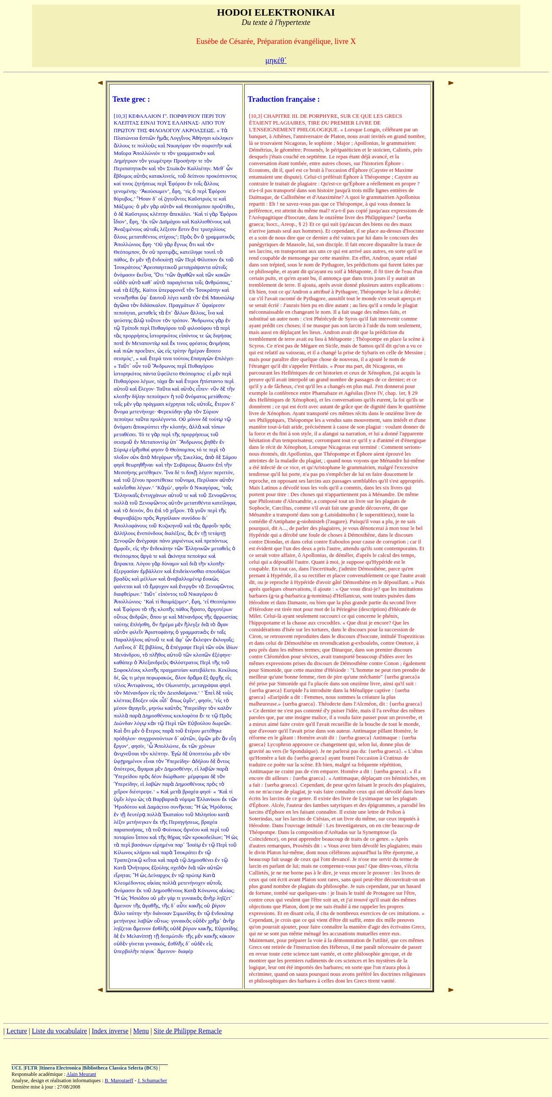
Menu (141, 1031)
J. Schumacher (152, 1080)
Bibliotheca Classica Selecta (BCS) (120, 1068)
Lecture (16, 1031)
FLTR (31, 1068)
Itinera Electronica (60, 1068)
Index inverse (110, 1031)
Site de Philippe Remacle (187, 1031)
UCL (16, 1068)
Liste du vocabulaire (59, 1031)
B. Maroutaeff (119, 1080)
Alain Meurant (81, 1074)
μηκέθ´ (276, 60)
